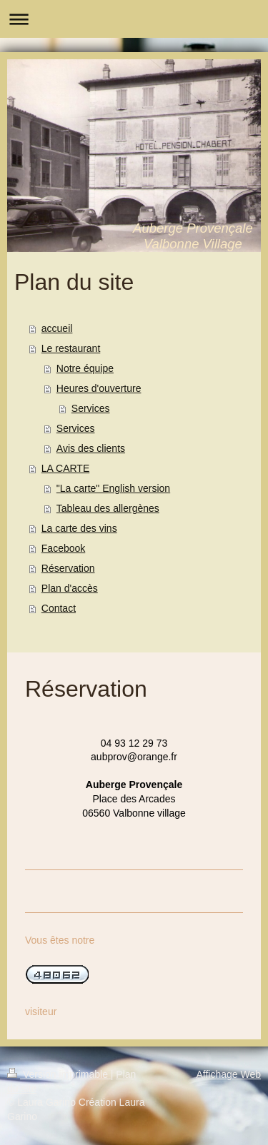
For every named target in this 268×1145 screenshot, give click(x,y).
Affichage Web (228, 1074)
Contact (58, 608)
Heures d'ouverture (99, 388)
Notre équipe (85, 368)
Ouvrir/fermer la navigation (134, 19)
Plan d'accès (69, 588)
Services (90, 408)
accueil (57, 328)
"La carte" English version (113, 488)
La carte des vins (79, 528)
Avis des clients (90, 448)
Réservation (68, 568)
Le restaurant (71, 348)
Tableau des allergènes (107, 508)
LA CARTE (65, 468)
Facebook (63, 548)
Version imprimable (59, 1074)
